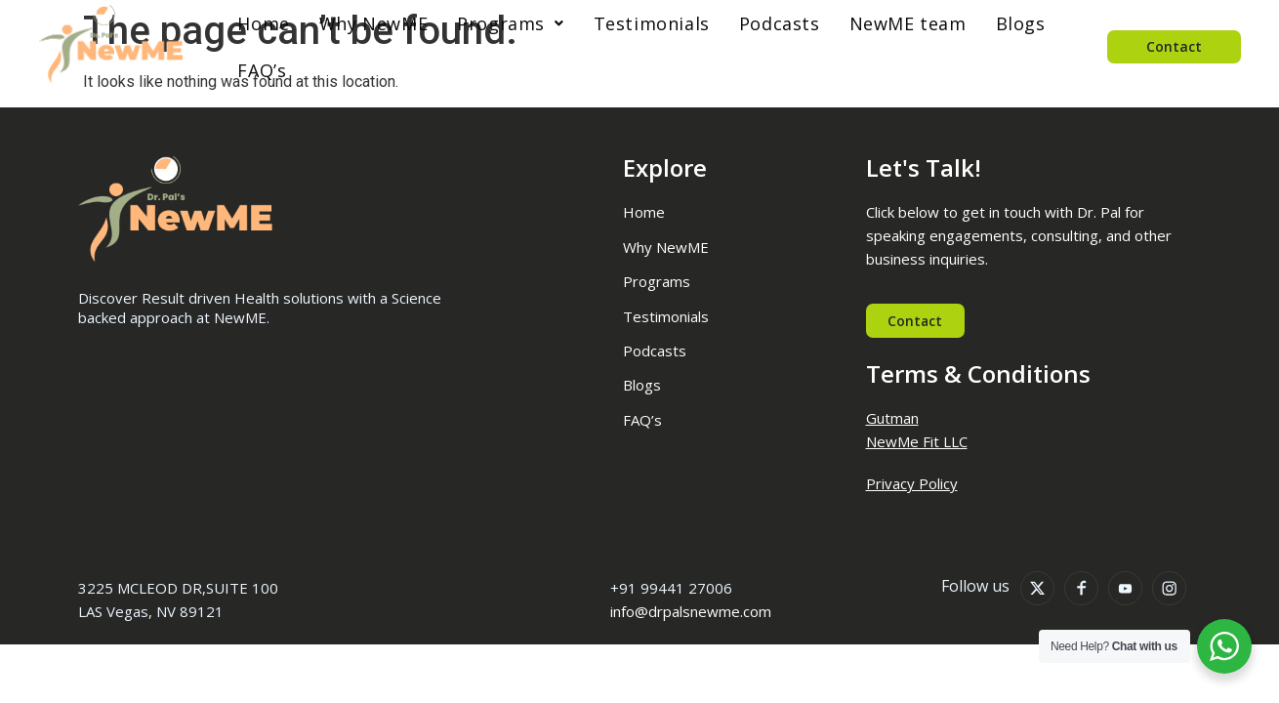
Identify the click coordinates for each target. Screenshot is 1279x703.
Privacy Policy (912, 484)
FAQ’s (256, 70)
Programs (505, 23)
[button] (505, 23)
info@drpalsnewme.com (690, 612)
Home (258, 23)
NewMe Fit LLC (917, 442)
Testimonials (647, 23)
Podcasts (774, 23)
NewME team (903, 23)
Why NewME (368, 23)
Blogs (1016, 23)
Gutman (892, 419)
